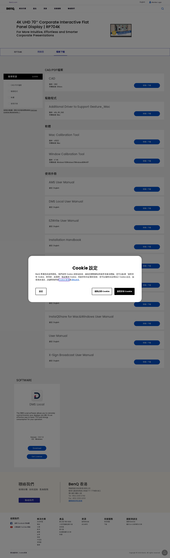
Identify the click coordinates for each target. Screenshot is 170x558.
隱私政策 (75, 280)
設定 (41, 291)
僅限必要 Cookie (101, 291)
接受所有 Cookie (124, 291)
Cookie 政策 (64, 280)
